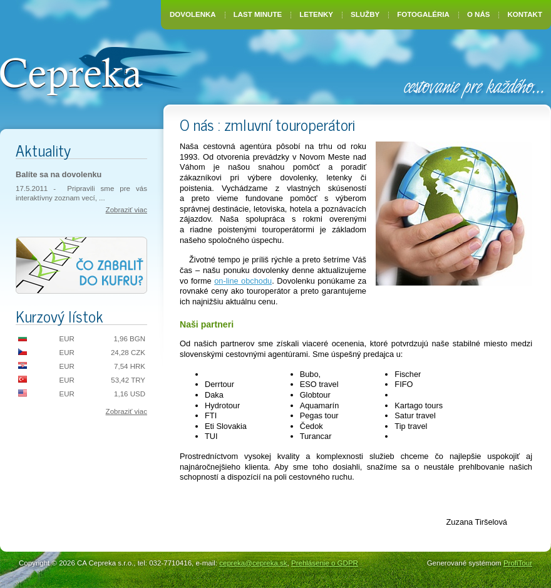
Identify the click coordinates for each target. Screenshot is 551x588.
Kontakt (525, 14)
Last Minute (258, 14)
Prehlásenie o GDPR (324, 563)
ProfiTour (517, 563)
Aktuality (43, 150)
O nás (478, 14)
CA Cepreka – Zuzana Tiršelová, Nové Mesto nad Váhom (95, 70)
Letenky (316, 14)
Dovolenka (193, 14)
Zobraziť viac (126, 210)
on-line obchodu (243, 281)
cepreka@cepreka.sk (253, 563)
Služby (365, 14)
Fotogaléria (423, 14)
